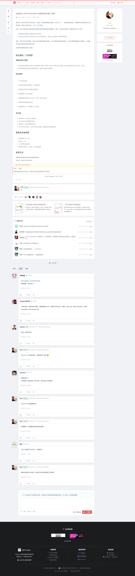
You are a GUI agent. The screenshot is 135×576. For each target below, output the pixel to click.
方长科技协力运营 (75, 571)
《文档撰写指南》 (53, 555)
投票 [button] (26, 268)
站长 (27, 327)
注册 (120, 2)
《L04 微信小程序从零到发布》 (36, 204)
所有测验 (110, 555)
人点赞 (19, 197)
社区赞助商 (67, 529)
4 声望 (29, 372)
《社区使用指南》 (53, 553)
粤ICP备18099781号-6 (50, 568)
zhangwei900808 (25, 301)
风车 (21, 444)
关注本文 (78, 512)
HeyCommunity (23, 34)
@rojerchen (24, 403)
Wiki (37, 2)
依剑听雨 (22, 275)
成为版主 (110, 553)
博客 (21, 226)
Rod (22, 187)
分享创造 (22, 232)
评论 (28, 288)
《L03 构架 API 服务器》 (73, 204)
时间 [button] (20, 268)
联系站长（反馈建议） (110, 557)
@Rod (23, 449)
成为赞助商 (110, 60)
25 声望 (26, 444)
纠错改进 (109, 37)
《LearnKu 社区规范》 (53, 557)
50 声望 (33, 187)
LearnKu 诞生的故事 (25, 560)
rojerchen (23, 372)
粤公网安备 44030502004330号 (68, 568)
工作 (18, 17)
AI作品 (32, 2)
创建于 (35, 17)
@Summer (24, 355)
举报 (28, 295)
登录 (112, 2)
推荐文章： (19, 221)
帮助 (34, 511)
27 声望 (33, 301)
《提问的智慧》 (53, 560)
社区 (27, 2)
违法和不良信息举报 (85, 568)
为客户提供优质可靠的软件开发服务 (42, 29)
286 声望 (29, 275)
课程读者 (26, 187)
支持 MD (29, 511)
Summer (51, 176)
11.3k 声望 (33, 327)
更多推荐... (89, 221)
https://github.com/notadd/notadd (30, 281)
